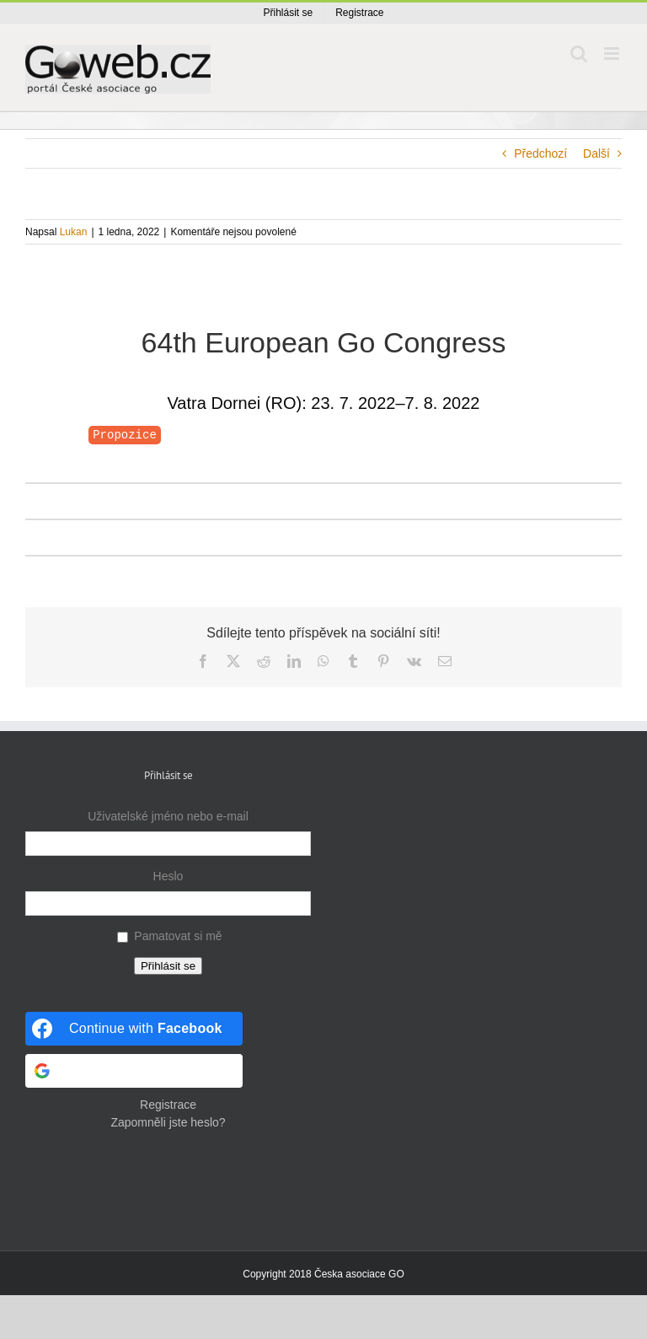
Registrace (168, 1104)
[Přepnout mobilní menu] (613, 53)
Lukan (74, 232)
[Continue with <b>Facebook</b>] (134, 1029)
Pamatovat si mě (178, 936)
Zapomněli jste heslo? (167, 1122)
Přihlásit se (168, 966)
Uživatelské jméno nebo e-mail (168, 816)
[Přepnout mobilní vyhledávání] (578, 53)
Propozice (125, 435)
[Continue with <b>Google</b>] (134, 1071)
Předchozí (540, 153)
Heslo (168, 876)
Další (596, 153)
